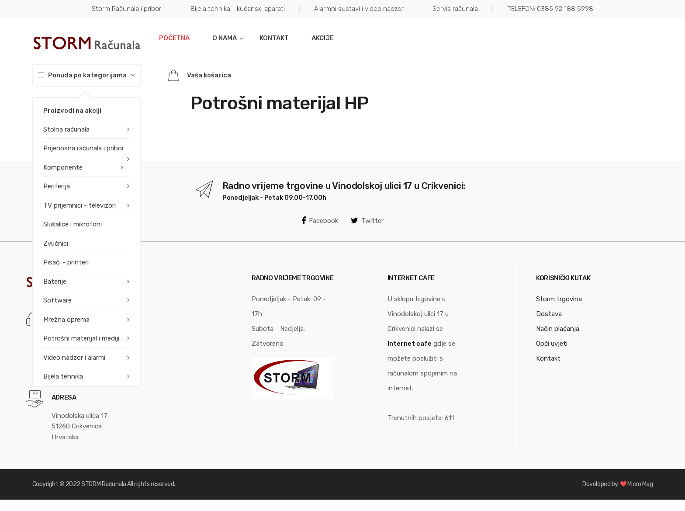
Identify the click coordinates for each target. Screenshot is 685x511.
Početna (174, 38)
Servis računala (455, 9)
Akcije (322, 38)
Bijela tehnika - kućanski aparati (237, 9)
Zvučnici (55, 243)
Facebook (319, 221)
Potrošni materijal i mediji (81, 338)
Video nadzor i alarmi (74, 358)
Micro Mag (640, 484)
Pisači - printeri (66, 262)
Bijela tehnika (63, 376)
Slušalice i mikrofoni (72, 224)
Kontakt (274, 38)
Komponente (63, 167)
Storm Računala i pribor (126, 9)
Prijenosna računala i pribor (83, 148)
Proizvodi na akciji (72, 111)
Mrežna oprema (66, 319)
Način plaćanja (557, 329)
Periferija (56, 186)
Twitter (367, 221)
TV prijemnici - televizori (79, 205)
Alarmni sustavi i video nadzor (359, 9)
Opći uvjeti (551, 344)
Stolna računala (66, 129)
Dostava (549, 314)
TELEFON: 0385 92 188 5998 (550, 9)
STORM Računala (103, 484)
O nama (224, 38)
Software (57, 300)
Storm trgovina (559, 299)
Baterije (54, 281)
